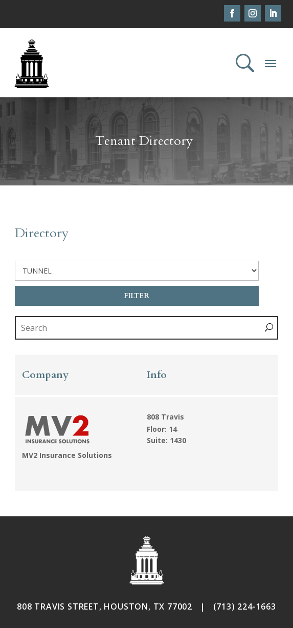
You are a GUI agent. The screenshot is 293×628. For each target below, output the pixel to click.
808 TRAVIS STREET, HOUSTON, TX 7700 (102, 606)
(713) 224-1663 (244, 606)
